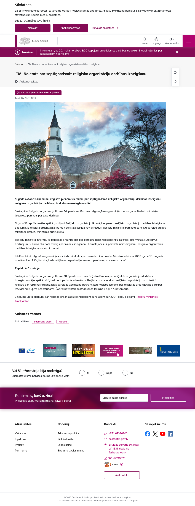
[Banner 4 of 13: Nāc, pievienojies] (111, 350)
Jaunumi (63, 321)
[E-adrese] (111, 464)
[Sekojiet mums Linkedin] (170, 434)
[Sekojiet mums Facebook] (147, 434)
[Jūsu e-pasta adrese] (124, 398)
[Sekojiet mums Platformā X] (155, 434)
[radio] (84, 373)
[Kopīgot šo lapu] (175, 81)
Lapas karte (65, 444)
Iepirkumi (20, 439)
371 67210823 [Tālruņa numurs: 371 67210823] (116, 458)
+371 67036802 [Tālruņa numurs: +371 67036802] (118, 433)
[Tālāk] (174, 351)
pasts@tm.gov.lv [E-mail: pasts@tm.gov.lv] (118, 439)
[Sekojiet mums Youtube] (162, 434)
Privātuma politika (68, 433)
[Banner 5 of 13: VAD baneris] (140, 350)
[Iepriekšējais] (20, 351)
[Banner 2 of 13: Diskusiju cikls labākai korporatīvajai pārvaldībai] (54, 350)
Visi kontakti (122, 475)
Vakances (20, 433)
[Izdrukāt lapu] (175, 72)
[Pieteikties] (168, 398)
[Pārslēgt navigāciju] (189, 41)
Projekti (19, 444)
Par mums (21, 450)
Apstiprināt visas (70, 28)
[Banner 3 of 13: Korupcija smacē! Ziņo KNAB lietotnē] (83, 350)
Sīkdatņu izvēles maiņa (71, 450)
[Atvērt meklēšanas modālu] (145, 41)
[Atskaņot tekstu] (29, 81)
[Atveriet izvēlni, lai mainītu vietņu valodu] (156, 41)
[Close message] (177, 52)
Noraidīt (32, 28)
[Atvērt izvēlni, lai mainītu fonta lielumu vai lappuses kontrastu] (171, 41)
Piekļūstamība (66, 439)
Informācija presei (43, 321)
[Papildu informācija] (121, 464)
